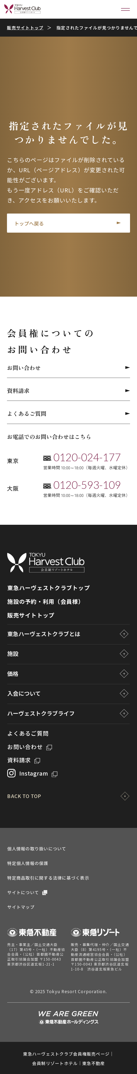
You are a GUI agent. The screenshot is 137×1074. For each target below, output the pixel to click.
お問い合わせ (68, 368)
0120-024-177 (87, 457)
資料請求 (68, 390)
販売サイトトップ (25, 27)
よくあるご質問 (68, 413)
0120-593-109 (87, 485)
